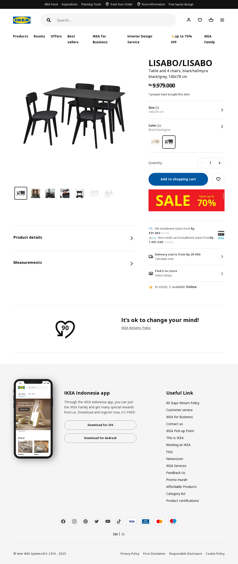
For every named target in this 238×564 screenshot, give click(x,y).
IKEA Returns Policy (136, 328)
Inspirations (70, 4)
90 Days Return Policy (182, 403)
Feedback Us (175, 472)
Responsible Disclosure (185, 553)
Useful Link (179, 393)
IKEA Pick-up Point (180, 431)
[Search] (116, 20)
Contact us (174, 424)
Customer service (179, 410)
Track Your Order (121, 4)
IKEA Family (209, 39)
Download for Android (100, 438)
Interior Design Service (139, 39)
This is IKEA (175, 438)
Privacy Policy (130, 553)
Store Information (153, 4)
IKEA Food (51, 4)
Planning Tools (91, 4)
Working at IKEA (178, 445)
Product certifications (182, 500)
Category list (175, 493)
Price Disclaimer (154, 553)
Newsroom (174, 459)
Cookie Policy (215, 553)
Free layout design (181, 4)
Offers (56, 36)
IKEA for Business (100, 39)
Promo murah (176, 479)
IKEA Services (176, 465)
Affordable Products (181, 486)
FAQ (169, 452)
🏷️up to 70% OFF (181, 39)
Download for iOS (100, 425)
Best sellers (73, 39)
